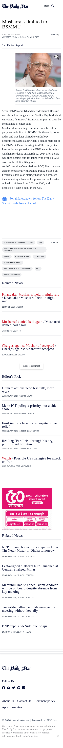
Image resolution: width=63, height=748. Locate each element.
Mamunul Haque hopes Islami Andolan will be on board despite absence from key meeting (30, 588)
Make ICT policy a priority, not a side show (29, 407)
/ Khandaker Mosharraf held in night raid (30, 298)
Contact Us (24, 701)
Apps (5, 707)
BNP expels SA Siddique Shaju (24, 626)
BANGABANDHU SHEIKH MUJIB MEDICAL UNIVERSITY (20, 249)
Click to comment (31, 366)
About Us (8, 701)
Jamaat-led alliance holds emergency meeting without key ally (28, 608)
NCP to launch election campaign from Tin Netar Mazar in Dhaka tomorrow (30, 548)
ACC (38, 268)
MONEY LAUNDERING (12, 262)
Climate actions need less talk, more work (28, 389)
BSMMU (7, 256)
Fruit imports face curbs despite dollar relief (29, 424)
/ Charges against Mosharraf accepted (29, 347)
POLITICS (35, 37)
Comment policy (44, 701)
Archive (17, 707)
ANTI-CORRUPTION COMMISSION (17, 268)
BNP (40, 242)
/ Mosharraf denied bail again (31, 323)
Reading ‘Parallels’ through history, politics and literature (27, 442)
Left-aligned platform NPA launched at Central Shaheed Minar (30, 567)
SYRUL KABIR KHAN (12, 274)
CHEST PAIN (39, 256)
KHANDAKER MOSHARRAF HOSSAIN (18, 242)
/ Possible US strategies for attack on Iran (31, 459)
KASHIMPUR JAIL (22, 256)
